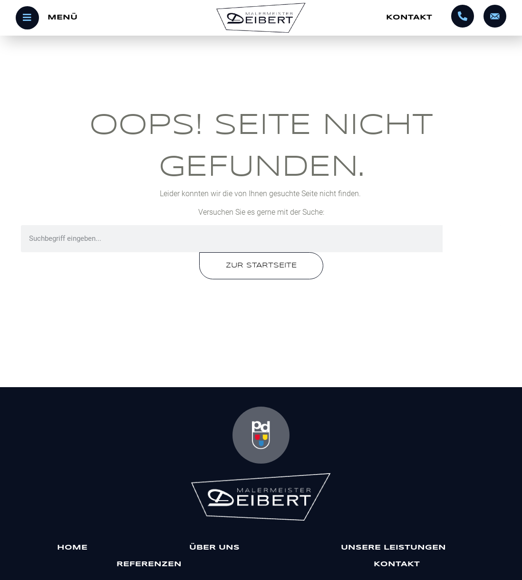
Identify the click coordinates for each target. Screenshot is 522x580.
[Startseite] (261, 17)
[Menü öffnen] (97, 17)
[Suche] (472, 238)
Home (72, 547)
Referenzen (149, 564)
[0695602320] (462, 16)
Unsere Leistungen (396, 547)
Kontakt (409, 17)
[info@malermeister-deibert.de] (494, 16)
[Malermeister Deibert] (261, 497)
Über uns (214, 547)
